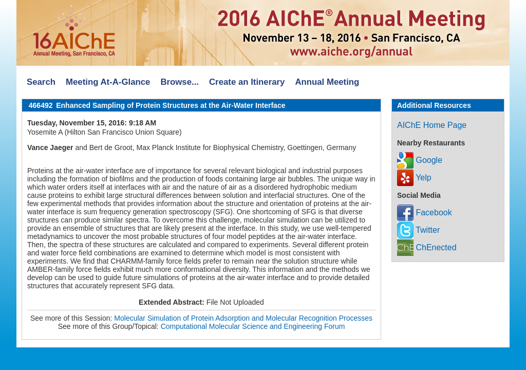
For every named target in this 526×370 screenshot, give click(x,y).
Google (419, 160)
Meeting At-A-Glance (108, 82)
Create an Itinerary (247, 82)
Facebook (424, 212)
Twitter (418, 230)
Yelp (414, 177)
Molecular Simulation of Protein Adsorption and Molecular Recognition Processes (243, 318)
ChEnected (427, 247)
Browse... (179, 82)
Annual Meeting (327, 82)
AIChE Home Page (431, 125)
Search (41, 82)
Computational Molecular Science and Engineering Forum (253, 326)
